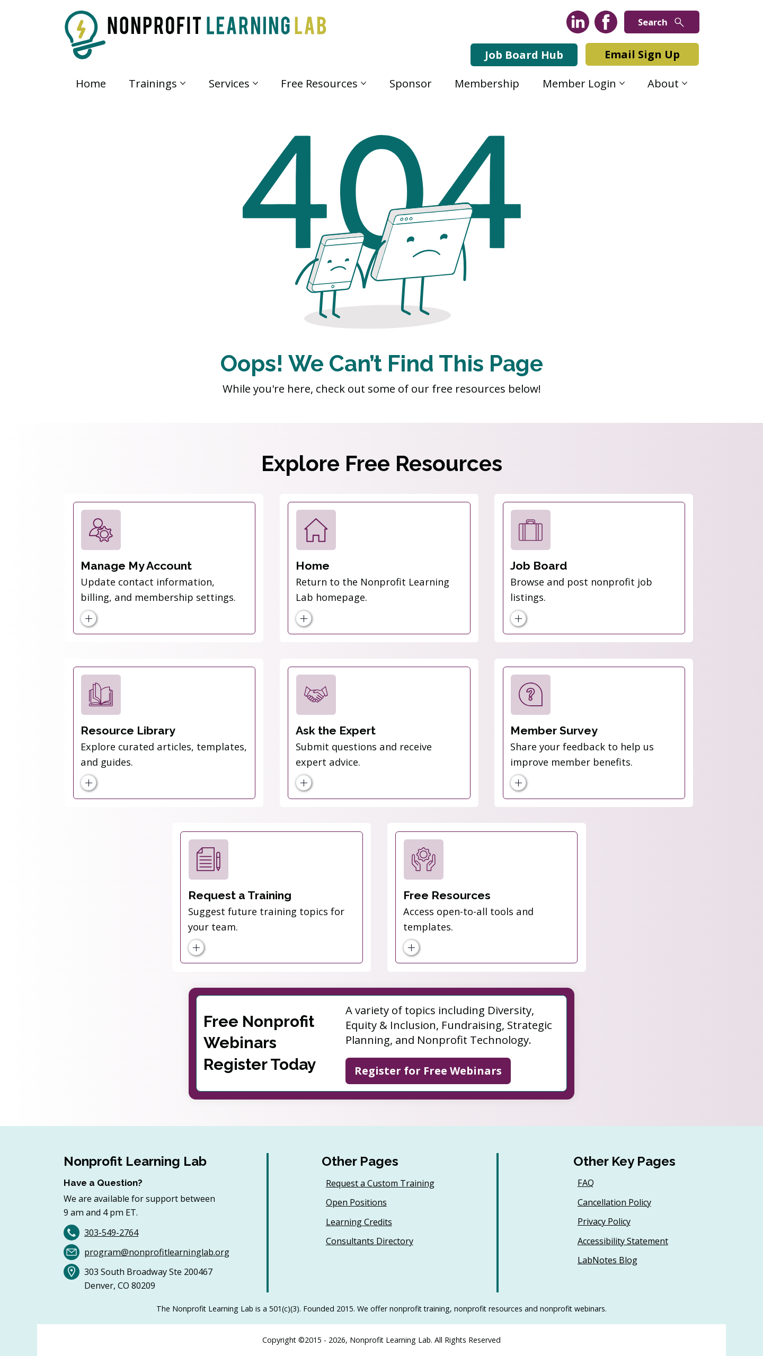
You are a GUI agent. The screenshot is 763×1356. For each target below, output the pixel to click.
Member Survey (554, 730)
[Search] (661, 22)
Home (313, 565)
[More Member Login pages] (622, 83)
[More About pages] (684, 83)
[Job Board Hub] (524, 54)
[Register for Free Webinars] (428, 1071)
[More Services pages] (255, 83)
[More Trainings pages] (182, 83)
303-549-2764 (111, 1232)
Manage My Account (136, 565)
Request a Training (239, 895)
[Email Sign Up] (642, 54)
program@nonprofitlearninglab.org (156, 1252)
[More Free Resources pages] (363, 83)
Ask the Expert (336, 730)
